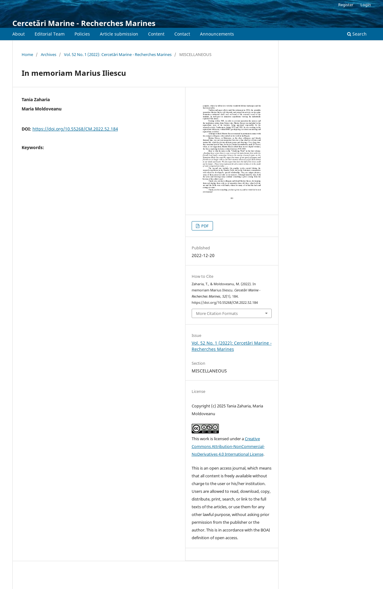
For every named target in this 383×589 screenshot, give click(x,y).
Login (365, 4)
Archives (48, 54)
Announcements (217, 34)
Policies (82, 34)
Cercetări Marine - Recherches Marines (83, 23)
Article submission (119, 34)
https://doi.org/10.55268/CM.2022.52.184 (75, 129)
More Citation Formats (217, 313)
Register (345, 4)
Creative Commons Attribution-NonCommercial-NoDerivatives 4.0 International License (228, 446)
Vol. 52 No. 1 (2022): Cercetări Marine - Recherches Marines (118, 54)
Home (27, 54)
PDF (204, 226)
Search (357, 34)
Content (156, 34)
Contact (182, 34)
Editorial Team (50, 34)
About (18, 34)
